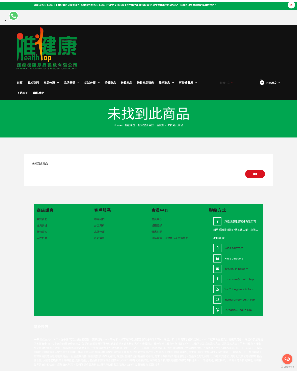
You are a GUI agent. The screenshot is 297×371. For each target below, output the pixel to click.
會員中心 (157, 193)
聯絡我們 (99, 193)
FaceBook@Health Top (239, 252)
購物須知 (42, 205)
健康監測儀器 (145, 99)
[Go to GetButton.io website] (287, 367)
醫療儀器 (129, 99)
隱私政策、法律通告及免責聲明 (170, 211)
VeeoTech (51, 355)
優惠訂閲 (157, 205)
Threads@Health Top (238, 283)
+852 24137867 (233, 222)
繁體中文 (225, 34)
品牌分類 (99, 205)
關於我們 (42, 193)
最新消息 (99, 211)
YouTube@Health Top (238, 263)
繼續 (255, 147)
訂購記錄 (157, 199)
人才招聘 (42, 211)
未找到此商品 (175, 99)
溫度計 (160, 99)
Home (118, 99)
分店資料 (99, 199)
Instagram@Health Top (239, 273)
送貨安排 (42, 199)
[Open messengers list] (287, 359)
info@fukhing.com (236, 242)
